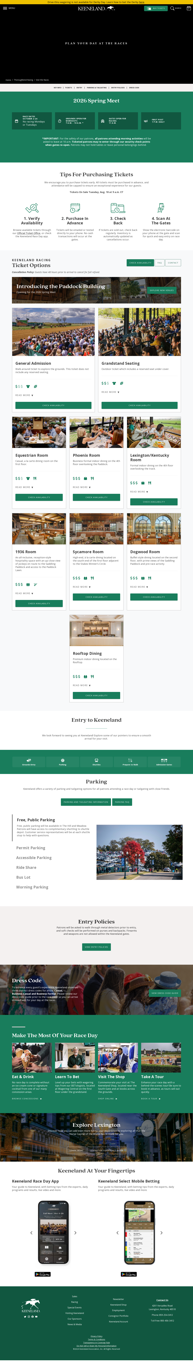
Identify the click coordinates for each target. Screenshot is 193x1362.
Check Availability (140, 264)
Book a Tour (149, 1100)
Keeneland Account (118, 1323)
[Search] (176, 8)
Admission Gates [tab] (164, 764)
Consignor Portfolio (118, 1317)
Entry (77, 88)
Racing (74, 1303)
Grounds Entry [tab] (28, 764)
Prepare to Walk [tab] (130, 764)
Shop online (106, 1100)
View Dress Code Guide (165, 995)
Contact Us (162, 1301)
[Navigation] (5, 7)
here (141, 2)
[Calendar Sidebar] (188, 8)
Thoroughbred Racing (23, 80)
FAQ (160, 264)
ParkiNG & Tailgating (97, 88)
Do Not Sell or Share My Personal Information (96, 1347)
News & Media (75, 1326)
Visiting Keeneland (74, 1314)
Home (8, 80)
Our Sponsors (75, 1320)
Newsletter (118, 1300)
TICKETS (64, 88)
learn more (76, 1152)
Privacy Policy (96, 1338)
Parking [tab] (62, 764)
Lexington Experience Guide (106, 1152)
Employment (118, 1312)
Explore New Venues (162, 292)
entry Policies (121, 88)
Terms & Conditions (96, 1341)
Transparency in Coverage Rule (96, 1344)
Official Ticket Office (28, 234)
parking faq (122, 803)
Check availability (53, 407)
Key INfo (51, 88)
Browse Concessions (25, 1100)
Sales (74, 1298)
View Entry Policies (96, 948)
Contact (173, 264)
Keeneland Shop (118, 1306)
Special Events (75, 1309)
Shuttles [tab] (96, 764)
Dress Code (140, 88)
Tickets (156, 8)
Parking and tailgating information (86, 803)
